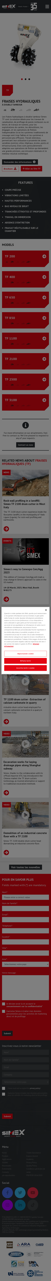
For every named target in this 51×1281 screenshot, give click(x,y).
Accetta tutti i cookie (25, 668)
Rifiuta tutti (25, 661)
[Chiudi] (46, 610)
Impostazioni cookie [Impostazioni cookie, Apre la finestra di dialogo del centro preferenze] (25, 654)
